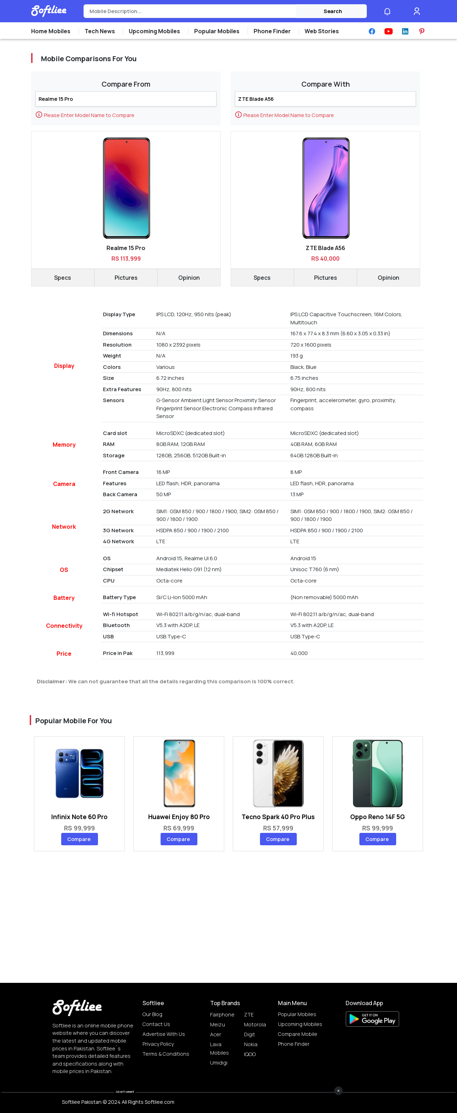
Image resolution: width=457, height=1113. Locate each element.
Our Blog (152, 1014)
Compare (79, 839)
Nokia (251, 1044)
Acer (215, 1034)
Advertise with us (164, 1034)
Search (333, 11)
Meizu (217, 1024)
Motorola (255, 1024)
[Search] (189, 11)
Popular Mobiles (297, 1014)
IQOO (250, 1054)
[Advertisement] (228, 1097)
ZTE (249, 1014)
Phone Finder (294, 1043)
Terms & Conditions (166, 1053)
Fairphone (222, 1014)
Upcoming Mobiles (300, 1024)
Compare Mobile (297, 1034)
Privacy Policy (158, 1043)
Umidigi (218, 1062)
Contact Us (156, 1024)
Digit (249, 1034)
